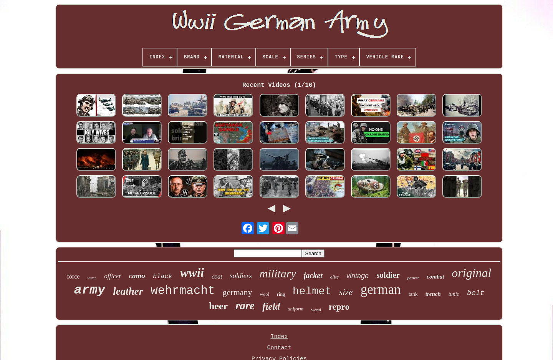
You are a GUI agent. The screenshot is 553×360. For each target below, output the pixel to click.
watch (91, 278)
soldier (388, 275)
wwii (192, 273)
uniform (295, 309)
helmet (312, 291)
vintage (357, 276)
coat (217, 276)
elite (334, 277)
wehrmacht (183, 290)
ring (281, 294)
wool (264, 294)
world (316, 309)
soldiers (241, 276)
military (278, 273)
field (271, 306)
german (381, 289)
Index (279, 336)
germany (237, 292)
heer (218, 306)
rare (245, 305)
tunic (454, 294)
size (346, 292)
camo (137, 276)
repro (339, 307)
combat (435, 277)
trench (433, 294)
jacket (313, 275)
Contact (279, 348)
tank (413, 294)
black (162, 276)
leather (128, 291)
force (73, 276)
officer (112, 276)
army (90, 290)
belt (476, 293)
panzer (413, 277)
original (471, 273)
